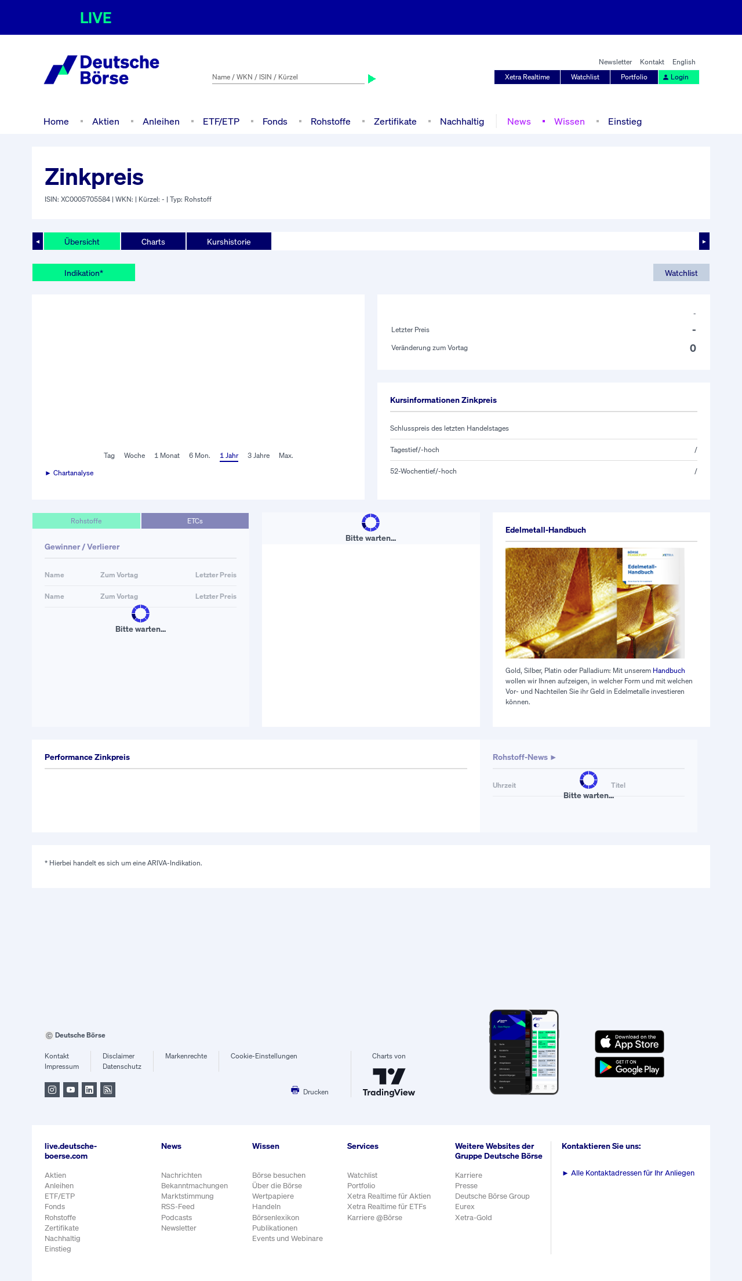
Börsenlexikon (275, 1217)
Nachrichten (181, 1175)
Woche (134, 455)
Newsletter (615, 61)
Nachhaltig (462, 121)
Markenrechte (186, 1055)
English (684, 61)
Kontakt (652, 61)
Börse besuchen (278, 1175)
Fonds (275, 121)
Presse (466, 1186)
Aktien (105, 121)
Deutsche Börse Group (492, 1196)
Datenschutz (122, 1066)
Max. (286, 455)
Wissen (569, 121)
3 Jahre (259, 455)
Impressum (62, 1066)
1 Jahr (229, 455)
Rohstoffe (331, 121)
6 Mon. (199, 455)
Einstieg (625, 121)
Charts (153, 241)
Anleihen (161, 121)
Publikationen (274, 1228)
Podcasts (176, 1217)
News (519, 121)
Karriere (468, 1175)
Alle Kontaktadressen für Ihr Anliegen (628, 1173)
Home (56, 121)
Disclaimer (118, 1055)
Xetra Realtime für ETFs (386, 1206)
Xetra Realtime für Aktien (389, 1196)
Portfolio (634, 76)
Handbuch (669, 670)
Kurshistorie (229, 241)
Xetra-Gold (473, 1217)
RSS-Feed (178, 1206)
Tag (109, 455)
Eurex (465, 1206)
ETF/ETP (221, 121)
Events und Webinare (287, 1238)
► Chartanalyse (69, 472)
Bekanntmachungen (194, 1186)
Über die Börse (277, 1186)
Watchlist (585, 76)
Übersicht (82, 241)
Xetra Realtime (527, 76)
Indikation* (83, 272)
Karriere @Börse (374, 1217)
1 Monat (167, 455)
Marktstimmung (187, 1196)
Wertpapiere (273, 1196)
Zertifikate (395, 121)
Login (675, 76)
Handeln (266, 1206)
